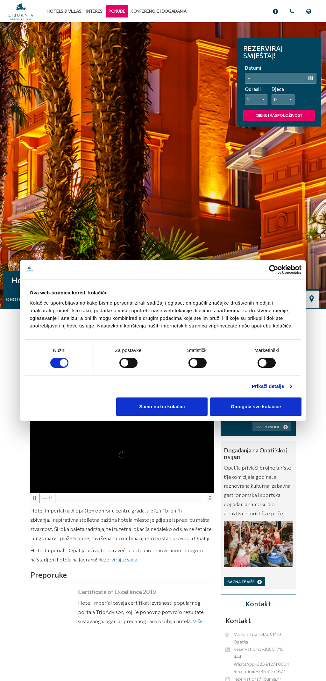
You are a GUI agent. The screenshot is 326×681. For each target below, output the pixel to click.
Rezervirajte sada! (118, 559)
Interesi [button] (94, 11)
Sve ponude (272, 426)
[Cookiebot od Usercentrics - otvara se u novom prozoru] (273, 269)
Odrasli (253, 89)
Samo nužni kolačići (162, 406)
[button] (117, 11)
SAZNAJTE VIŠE (244, 581)
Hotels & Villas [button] (64, 11)
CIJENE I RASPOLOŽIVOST (279, 115)
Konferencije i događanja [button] (159, 11)
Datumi (253, 68)
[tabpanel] (163, 165)
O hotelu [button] (16, 299)
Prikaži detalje (268, 386)
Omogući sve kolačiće (256, 406)
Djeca (278, 89)
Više (198, 621)
